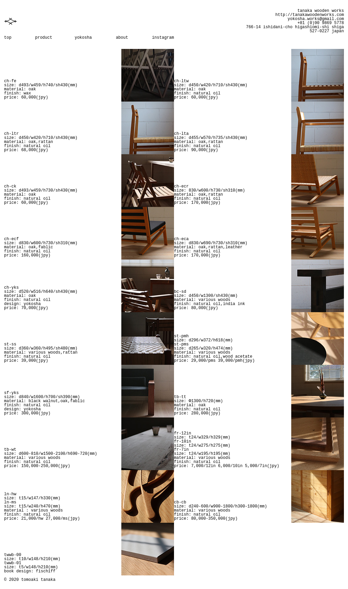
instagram (163, 37)
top (8, 37)
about (122, 37)
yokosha (83, 37)
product (43, 37)
